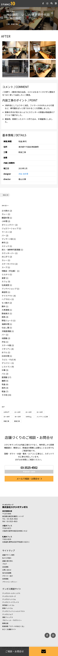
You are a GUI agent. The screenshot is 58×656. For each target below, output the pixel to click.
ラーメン (5, 231)
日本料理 (5, 356)
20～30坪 (29, 412)
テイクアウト (7, 295)
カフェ (4, 281)
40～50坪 (18, 417)
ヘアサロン (6, 299)
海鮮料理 (5, 324)
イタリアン (6, 348)
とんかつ (5, 274)
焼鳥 (3, 316)
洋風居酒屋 (6, 331)
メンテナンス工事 (42, 417)
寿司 (7, 12)
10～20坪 (17, 412)
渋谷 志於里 (23, 173)
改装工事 (6, 421)
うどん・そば (7, 359)
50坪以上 (29, 417)
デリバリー (6, 363)
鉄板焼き (5, 313)
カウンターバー (8, 253)
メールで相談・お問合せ (28, 478)
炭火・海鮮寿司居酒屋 (11, 249)
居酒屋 (4, 377)
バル (3, 373)
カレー (4, 214)
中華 (3, 370)
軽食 (3, 391)
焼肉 (3, 387)
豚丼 (3, 306)
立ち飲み (5, 210)
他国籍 (4, 338)
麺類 (3, 380)
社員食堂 (5, 285)
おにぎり (5, 256)
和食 (13, 12)
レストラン (6, 366)
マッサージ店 (7, 239)
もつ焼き (5, 302)
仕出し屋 (5, 327)
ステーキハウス (8, 263)
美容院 (4, 292)
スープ (4, 267)
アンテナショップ (9, 288)
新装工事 (5, 195)
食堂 (3, 278)
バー (3, 235)
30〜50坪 (40, 412)
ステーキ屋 (6, 345)
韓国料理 (5, 217)
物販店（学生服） (9, 270)
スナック (5, 246)
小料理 (4, 221)
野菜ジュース (7, 320)
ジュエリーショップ (10, 228)
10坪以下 (6, 412)
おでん (4, 352)
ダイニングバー (8, 224)
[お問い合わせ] (43, 651)
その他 (4, 394)
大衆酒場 (5, 309)
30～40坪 (7, 417)
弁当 (3, 341)
